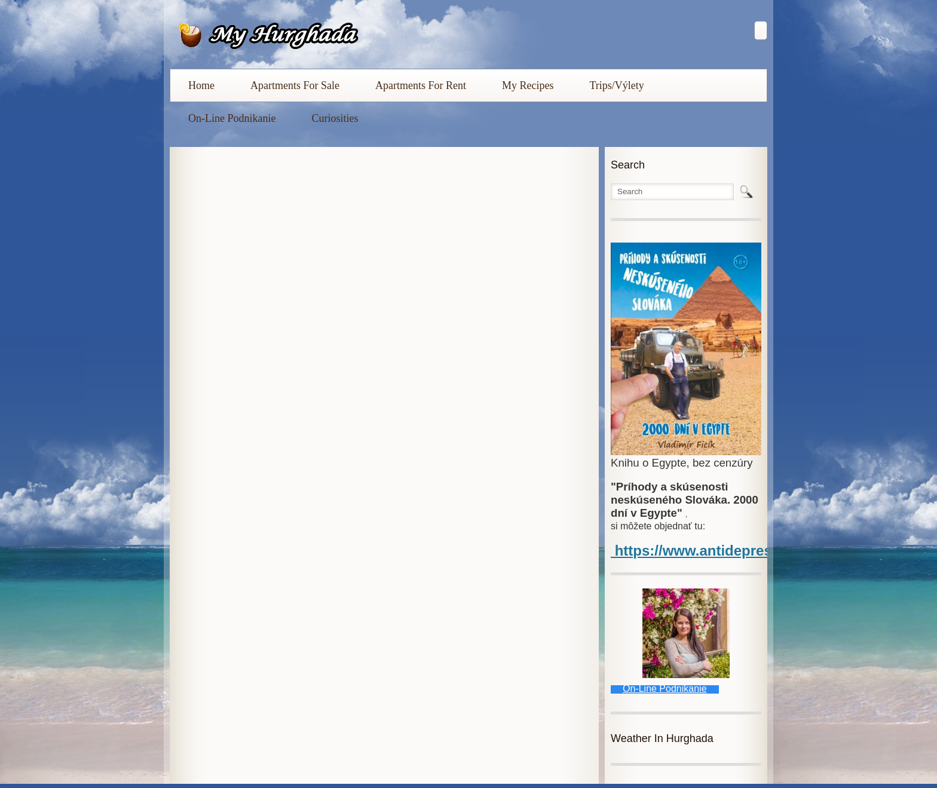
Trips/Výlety (616, 85)
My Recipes (527, 85)
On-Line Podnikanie (231, 118)
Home (201, 85)
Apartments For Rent (420, 85)
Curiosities (334, 118)
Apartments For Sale (294, 85)
